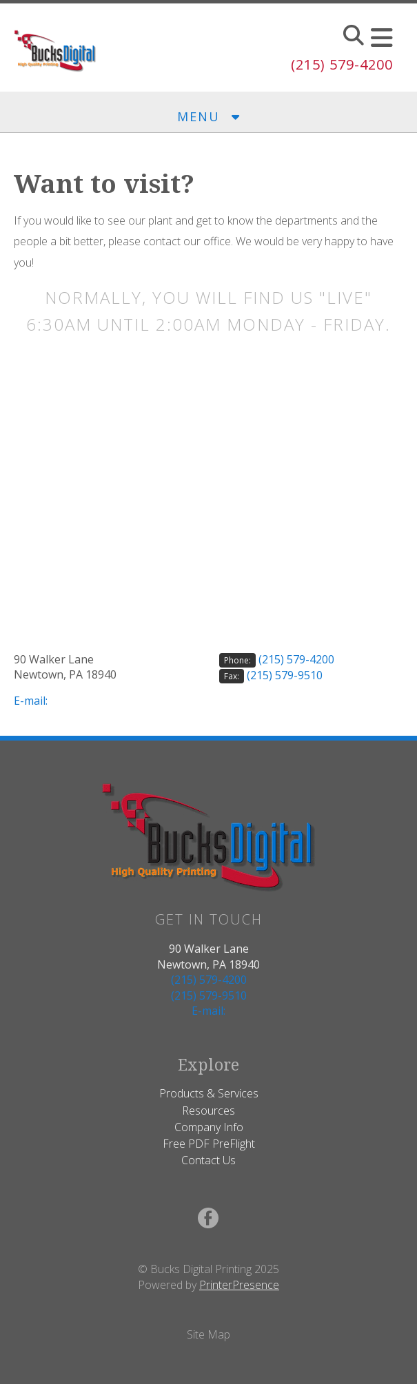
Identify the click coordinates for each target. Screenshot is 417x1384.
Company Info (208, 1127)
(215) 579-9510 (285, 675)
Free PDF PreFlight (209, 1143)
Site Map (208, 1334)
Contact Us (208, 1160)
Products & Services (208, 1093)
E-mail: (31, 700)
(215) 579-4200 (342, 64)
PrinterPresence (239, 1284)
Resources (208, 1110)
